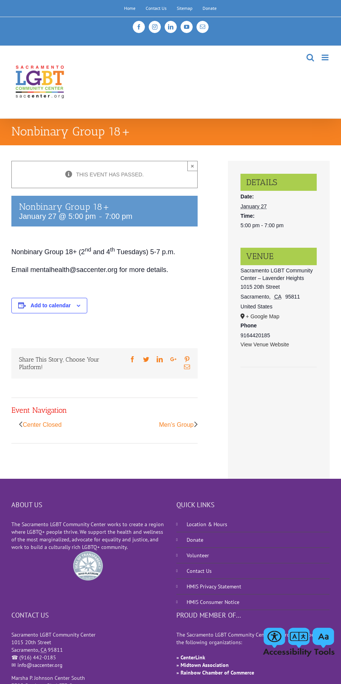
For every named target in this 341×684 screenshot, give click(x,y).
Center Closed (42, 424)
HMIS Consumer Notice (213, 602)
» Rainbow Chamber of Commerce (215, 672)
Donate (195, 539)
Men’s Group (176, 424)
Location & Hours (207, 524)
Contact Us (199, 571)
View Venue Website (264, 344)
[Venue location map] (278, 390)
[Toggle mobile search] (310, 57)
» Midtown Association (202, 665)
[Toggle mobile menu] (326, 57)
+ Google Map (262, 316)
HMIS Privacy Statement (214, 586)
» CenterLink (190, 657)
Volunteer (198, 555)
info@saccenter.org (40, 665)
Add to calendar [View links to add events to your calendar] (51, 305)
